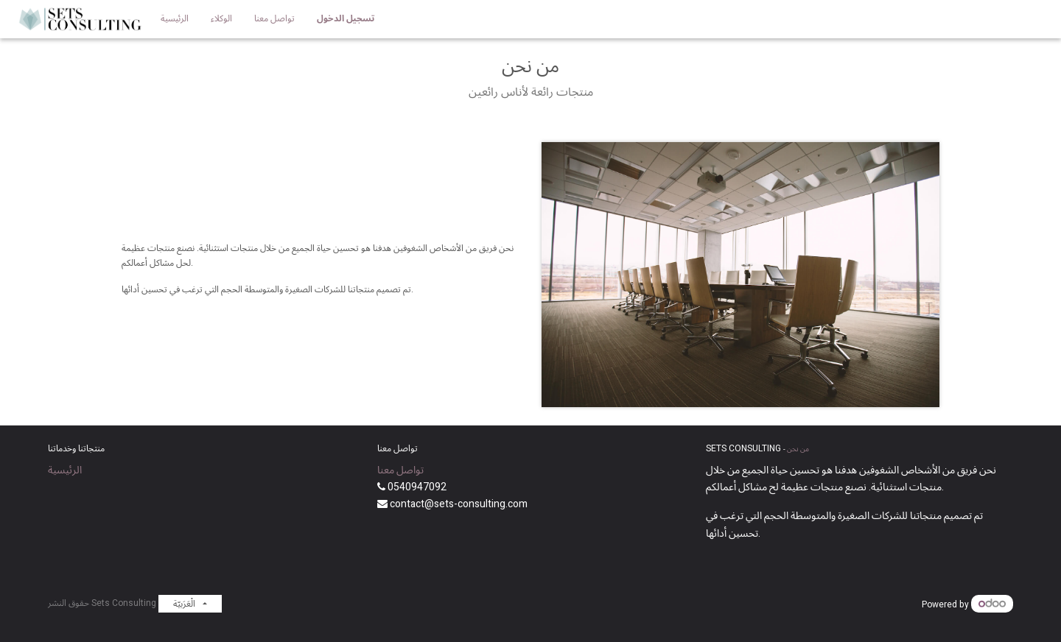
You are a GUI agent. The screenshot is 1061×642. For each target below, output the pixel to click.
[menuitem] (175, 19)
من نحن (798, 449)
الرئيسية (65, 470)
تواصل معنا (400, 470)
